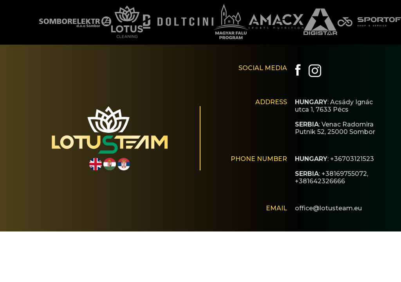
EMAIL (276, 208)
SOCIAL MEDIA (262, 68)
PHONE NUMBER (259, 159)
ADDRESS (271, 102)
